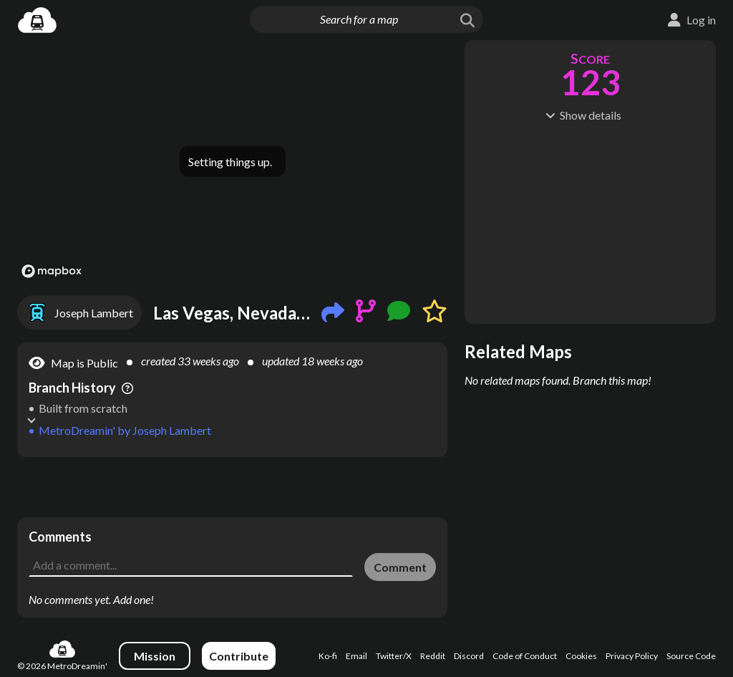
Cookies (581, 655)
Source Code (691, 655)
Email (356, 655)
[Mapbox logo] (51, 271)
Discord (469, 655)
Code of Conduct (524, 655)
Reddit (432, 655)
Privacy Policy (632, 655)
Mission (154, 656)
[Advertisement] (232, 487)
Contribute (238, 656)
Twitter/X (394, 655)
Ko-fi (328, 655)
